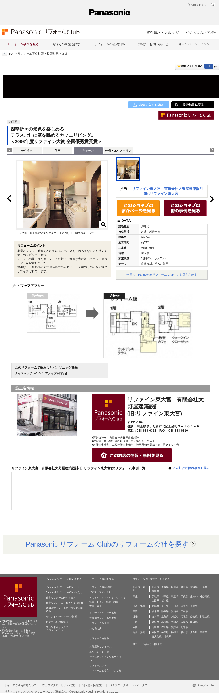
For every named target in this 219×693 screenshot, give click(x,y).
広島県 (184, 621)
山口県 (194, 621)
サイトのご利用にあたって (20, 685)
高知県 (184, 627)
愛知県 (174, 611)
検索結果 (53, 53)
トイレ (100, 602)
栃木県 (165, 600)
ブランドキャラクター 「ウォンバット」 (58, 629)
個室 (58, 150)
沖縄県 (167, 636)
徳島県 (155, 627)
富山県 (165, 606)
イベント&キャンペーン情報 (61, 616)
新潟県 (155, 606)
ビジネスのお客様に (57, 621)
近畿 (135, 616)
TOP (11, 53)
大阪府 (174, 616)
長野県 (194, 606)
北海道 (155, 587)
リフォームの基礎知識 (109, 44)
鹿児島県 (157, 636)
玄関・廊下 (95, 606)
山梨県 (155, 600)
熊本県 (184, 632)
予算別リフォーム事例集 (102, 617)
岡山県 (174, 621)
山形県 (203, 587)
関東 (135, 596)
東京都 (194, 596)
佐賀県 (165, 632)
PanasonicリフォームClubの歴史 (64, 592)
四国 (135, 627)
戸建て (93, 591)
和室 (115, 602)
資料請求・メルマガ (162, 32)
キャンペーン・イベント (196, 44)
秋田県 (174, 587)
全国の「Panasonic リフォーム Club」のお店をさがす (161, 274)
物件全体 (27, 150)
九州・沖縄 (139, 632)
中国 (135, 621)
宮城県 (194, 587)
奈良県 (194, 616)
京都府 (165, 616)
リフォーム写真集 (99, 623)
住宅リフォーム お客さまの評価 (64, 602)
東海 (135, 611)
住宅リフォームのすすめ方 (61, 597)
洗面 (108, 602)
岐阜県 (155, 611)
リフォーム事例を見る (23, 44)
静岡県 (165, 611)
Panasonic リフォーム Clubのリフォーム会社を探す (107, 544)
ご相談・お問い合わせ (152, 44)
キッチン (94, 597)
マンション (105, 591)
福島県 (155, 591)
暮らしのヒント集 (99, 651)
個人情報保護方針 (93, 685)
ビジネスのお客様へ (201, 32)
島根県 (165, 621)
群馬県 (165, 596)
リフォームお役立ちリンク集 (105, 670)
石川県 (174, 606)
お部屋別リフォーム (100, 646)
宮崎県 (203, 632)
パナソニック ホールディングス (128, 685)
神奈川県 (205, 596)
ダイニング (107, 597)
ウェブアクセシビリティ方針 (59, 685)
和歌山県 (205, 616)
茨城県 (155, 596)
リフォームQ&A (98, 665)
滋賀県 (155, 616)
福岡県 (155, 632)
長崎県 (174, 632)
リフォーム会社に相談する (147, 644)
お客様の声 (95, 628)
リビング (121, 597)
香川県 (165, 627)
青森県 (165, 587)
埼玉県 (174, 596)
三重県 (184, 611)
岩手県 (184, 587)
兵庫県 (184, 616)
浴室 (91, 602)
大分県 (194, 632)
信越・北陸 (139, 606)
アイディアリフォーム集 (102, 612)
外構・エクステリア (118, 150)
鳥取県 (155, 621)
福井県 (184, 606)
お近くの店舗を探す (66, 44)
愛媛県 (174, 627)
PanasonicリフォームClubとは (62, 587)
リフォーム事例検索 (31, 53)
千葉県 (184, 596)
